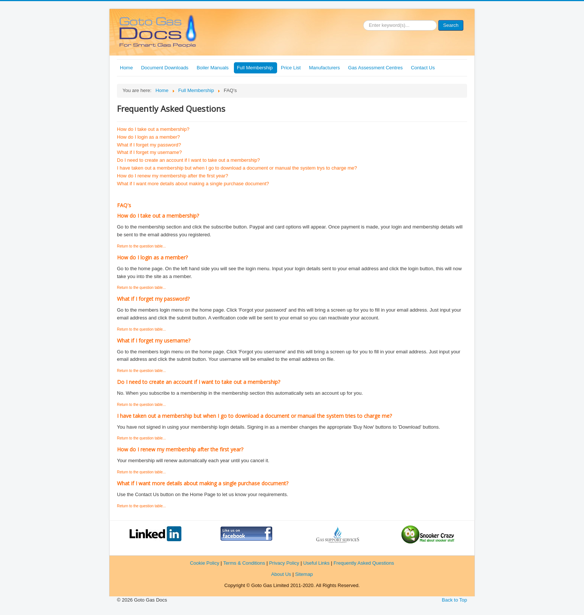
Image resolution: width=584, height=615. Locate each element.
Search (450, 25)
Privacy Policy (284, 563)
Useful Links (316, 563)
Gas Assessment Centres (375, 67)
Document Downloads (164, 67)
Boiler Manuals (213, 67)
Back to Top (454, 600)
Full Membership (255, 67)
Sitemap (304, 574)
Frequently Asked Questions (363, 563)
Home (126, 67)
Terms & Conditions (244, 563)
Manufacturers (324, 67)
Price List (291, 67)
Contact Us (423, 67)
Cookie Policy (204, 563)
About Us (281, 574)
